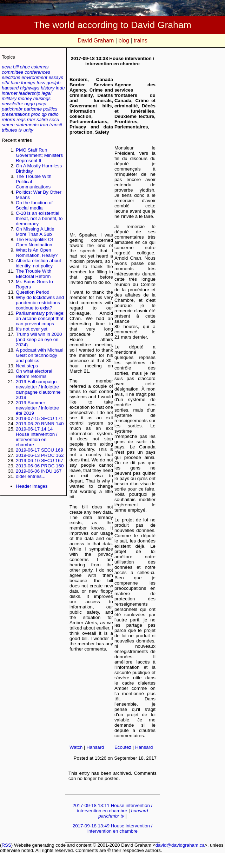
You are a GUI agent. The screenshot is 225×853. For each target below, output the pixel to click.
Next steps (27, 365)
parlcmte (33, 109)
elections (11, 77)
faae (15, 82)
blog (123, 41)
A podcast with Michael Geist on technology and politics (40, 355)
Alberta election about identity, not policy (38, 263)
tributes (9, 130)
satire (42, 119)
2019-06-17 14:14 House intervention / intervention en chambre (37, 436)
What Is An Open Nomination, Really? (37, 252)
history (47, 88)
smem (8, 124)
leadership (29, 93)
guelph (53, 82)
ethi (5, 82)
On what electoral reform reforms (34, 373)
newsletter (12, 103)
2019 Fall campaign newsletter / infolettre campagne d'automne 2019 (38, 389)
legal (46, 93)
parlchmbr (12, 109)
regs (21, 119)
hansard (10, 88)
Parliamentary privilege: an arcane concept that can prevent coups (40, 318)
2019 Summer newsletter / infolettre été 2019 (37, 408)
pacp (41, 103)
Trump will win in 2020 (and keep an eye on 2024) (39, 339)
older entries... (30, 476)
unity (28, 130)
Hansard (95, 747)
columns (40, 66)
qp (44, 114)
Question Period (32, 292)
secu (54, 119)
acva (7, 66)
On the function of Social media (34, 205)
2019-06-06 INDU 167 (38, 471)
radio (53, 114)
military (9, 98)
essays (55, 77)
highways (30, 88)
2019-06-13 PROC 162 (40, 455)
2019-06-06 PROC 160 (40, 465)
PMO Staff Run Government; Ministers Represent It (39, 155)
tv (20, 130)
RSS (6, 845)
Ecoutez (122, 747)
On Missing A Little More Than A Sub (35, 231)
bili (16, 66)
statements (27, 124)
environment (34, 77)
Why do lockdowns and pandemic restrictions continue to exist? (40, 303)
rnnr (31, 119)
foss (41, 82)
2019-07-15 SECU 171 (39, 418)
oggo (29, 103)
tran (44, 124)
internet (9, 93)
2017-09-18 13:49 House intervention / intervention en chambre (112, 828)
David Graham (96, 41)
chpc (25, 66)
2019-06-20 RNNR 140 (40, 423)
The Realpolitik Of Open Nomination (34, 242)
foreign (28, 82)
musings (42, 98)
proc (35, 114)
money (25, 98)
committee (12, 72)
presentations (16, 114)
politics (50, 109)
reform (8, 119)
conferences (37, 72)
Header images (31, 486)
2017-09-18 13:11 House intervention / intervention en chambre (112, 808)
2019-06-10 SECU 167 (39, 460)
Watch (76, 747)
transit (55, 124)
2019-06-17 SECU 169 (39, 450)
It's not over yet (31, 329)
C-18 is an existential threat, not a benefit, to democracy (39, 218)
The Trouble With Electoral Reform (33, 273)
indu (60, 88)
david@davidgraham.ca (180, 845)
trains (140, 41)
